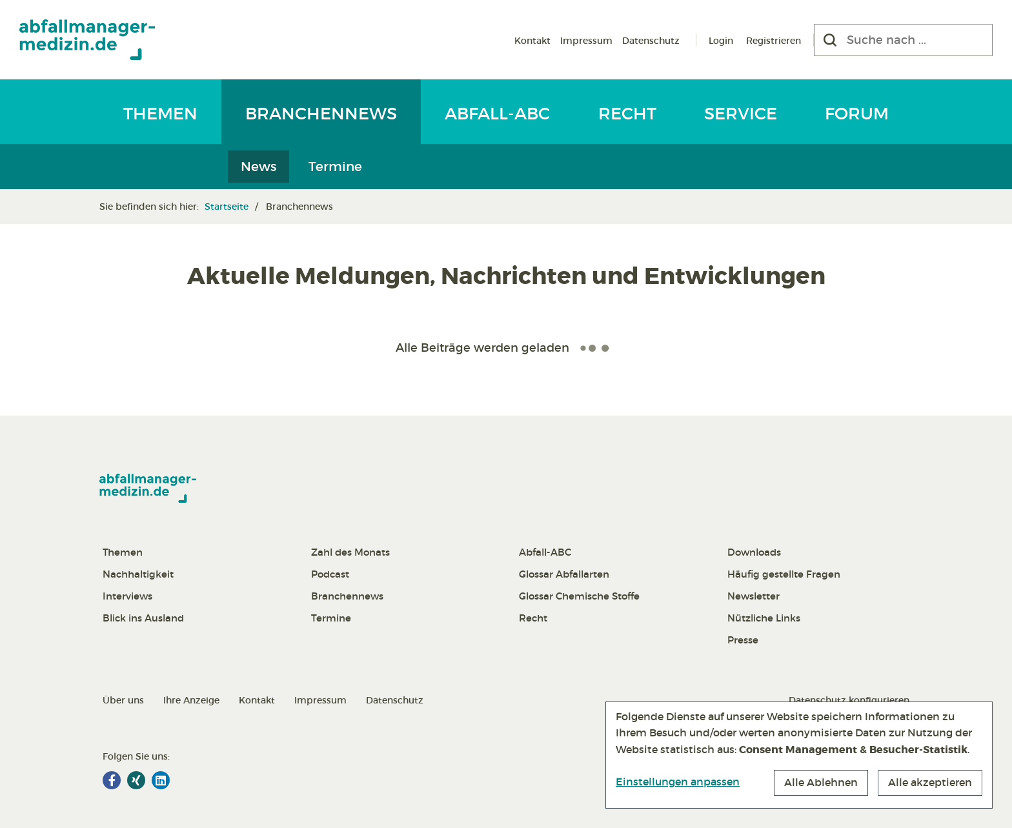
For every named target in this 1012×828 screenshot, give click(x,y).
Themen (160, 113)
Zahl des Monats (350, 552)
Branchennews (321, 113)
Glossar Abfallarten (564, 574)
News (258, 166)
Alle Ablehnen (821, 782)
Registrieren (773, 40)
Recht (627, 113)
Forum (857, 113)
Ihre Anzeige (191, 700)
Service (740, 113)
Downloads (754, 552)
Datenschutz (651, 40)
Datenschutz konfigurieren (849, 700)
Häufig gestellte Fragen (783, 574)
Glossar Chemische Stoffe (579, 596)
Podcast (330, 574)
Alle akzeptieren (930, 782)
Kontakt (532, 40)
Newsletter (753, 596)
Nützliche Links (763, 618)
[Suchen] (830, 40)
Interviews (127, 596)
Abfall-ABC (497, 113)
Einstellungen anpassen (678, 781)
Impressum (586, 40)
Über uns (123, 700)
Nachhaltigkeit (138, 574)
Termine (335, 166)
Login (721, 40)
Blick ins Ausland (143, 618)
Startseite (226, 206)
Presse (742, 640)
